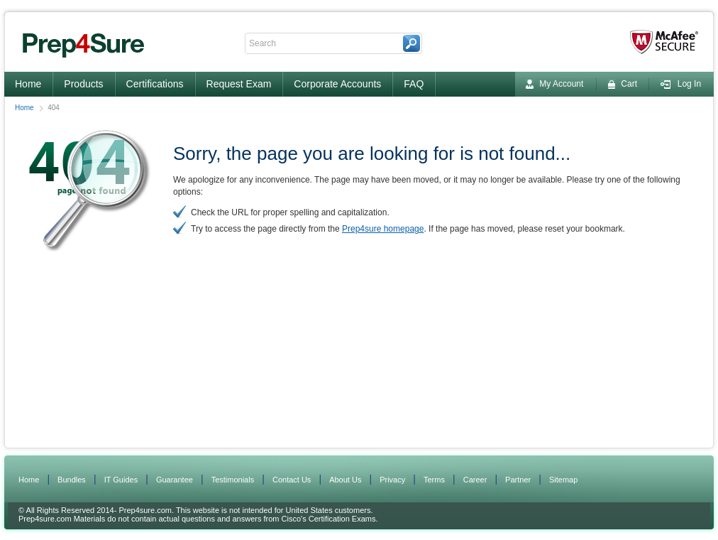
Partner (518, 479)
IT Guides (121, 479)
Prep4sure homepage (383, 229)
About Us (345, 479)
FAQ (414, 84)
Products (83, 84)
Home (28, 84)
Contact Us (291, 479)
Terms (434, 479)
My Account (554, 84)
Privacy (392, 479)
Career (475, 479)
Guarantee (174, 479)
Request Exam (239, 84)
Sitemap (563, 479)
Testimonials (233, 479)
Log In (680, 84)
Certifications (155, 84)
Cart (622, 84)
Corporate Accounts (337, 84)
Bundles (71, 479)
